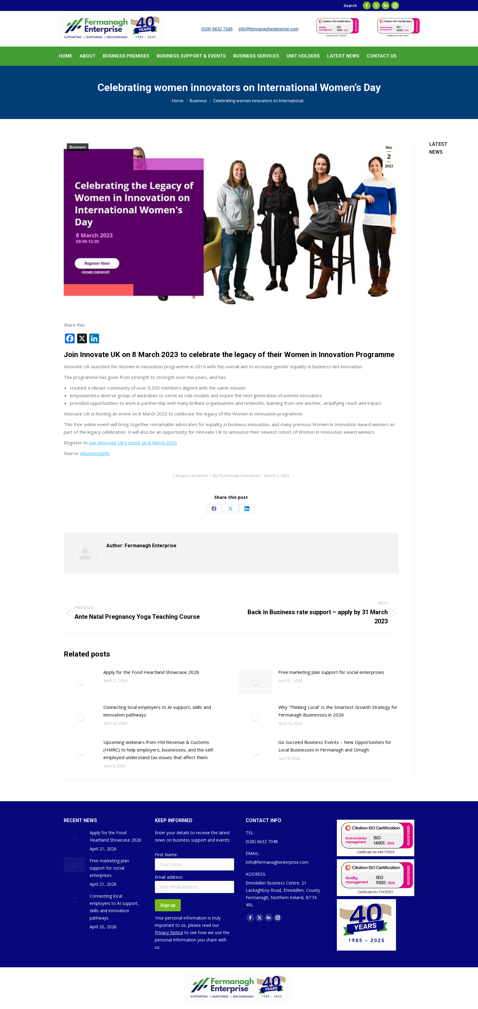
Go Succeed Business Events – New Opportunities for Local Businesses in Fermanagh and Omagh (334, 746)
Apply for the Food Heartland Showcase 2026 (151, 672)
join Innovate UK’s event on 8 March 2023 (133, 443)
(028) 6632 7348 (217, 28)
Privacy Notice (169, 932)
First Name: (166, 854)
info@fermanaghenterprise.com (268, 28)
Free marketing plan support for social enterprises (331, 672)
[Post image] (80, 682)
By (236, 475)
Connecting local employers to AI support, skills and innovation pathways (157, 711)
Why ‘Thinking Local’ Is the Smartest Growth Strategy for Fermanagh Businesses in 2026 (338, 711)
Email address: (169, 877)
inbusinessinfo (95, 453)
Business (78, 147)
